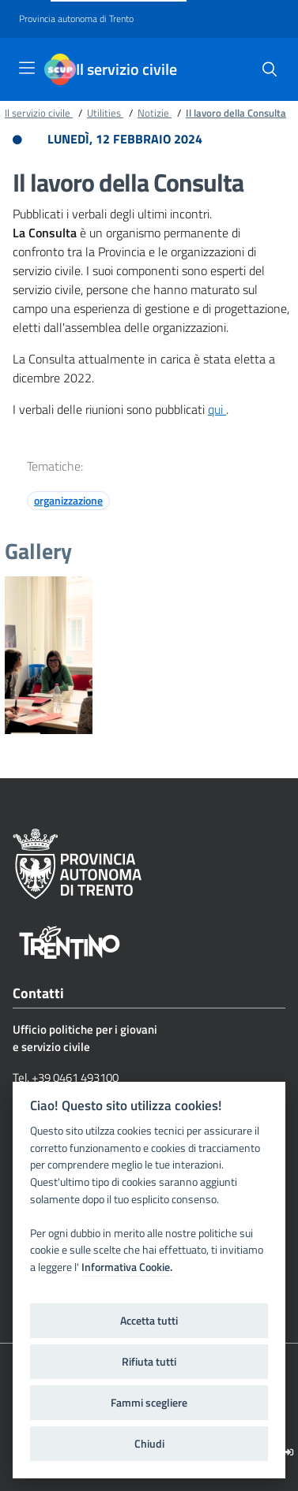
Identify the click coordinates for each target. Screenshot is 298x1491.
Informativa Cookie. (126, 1267)
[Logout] (289, 1452)
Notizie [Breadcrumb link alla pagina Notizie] (155, 113)
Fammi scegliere (149, 1403)
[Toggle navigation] (26, 67)
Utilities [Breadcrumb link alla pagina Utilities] (105, 113)
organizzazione (68, 500)
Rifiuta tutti (149, 1362)
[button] (269, 69)
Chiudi (149, 1444)
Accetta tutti (149, 1321)
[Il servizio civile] (60, 69)
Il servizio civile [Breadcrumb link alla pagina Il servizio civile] (39, 113)
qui (217, 409)
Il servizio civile (126, 69)
